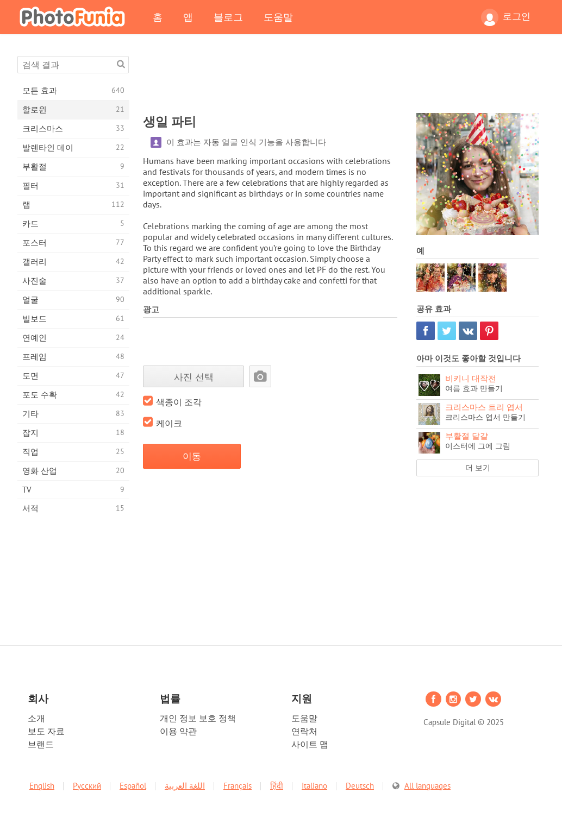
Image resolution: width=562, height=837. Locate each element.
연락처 (304, 731)
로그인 (505, 17)
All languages (427, 786)
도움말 (278, 16)
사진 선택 (194, 376)
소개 (36, 718)
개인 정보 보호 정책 (198, 718)
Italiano (314, 786)
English (41, 786)
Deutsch (360, 786)
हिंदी (276, 786)
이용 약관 (178, 731)
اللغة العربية (185, 786)
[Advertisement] (341, 80)
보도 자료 (46, 731)
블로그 (228, 16)
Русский (87, 786)
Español (133, 786)
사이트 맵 (309, 744)
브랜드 (41, 744)
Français (237, 786)
